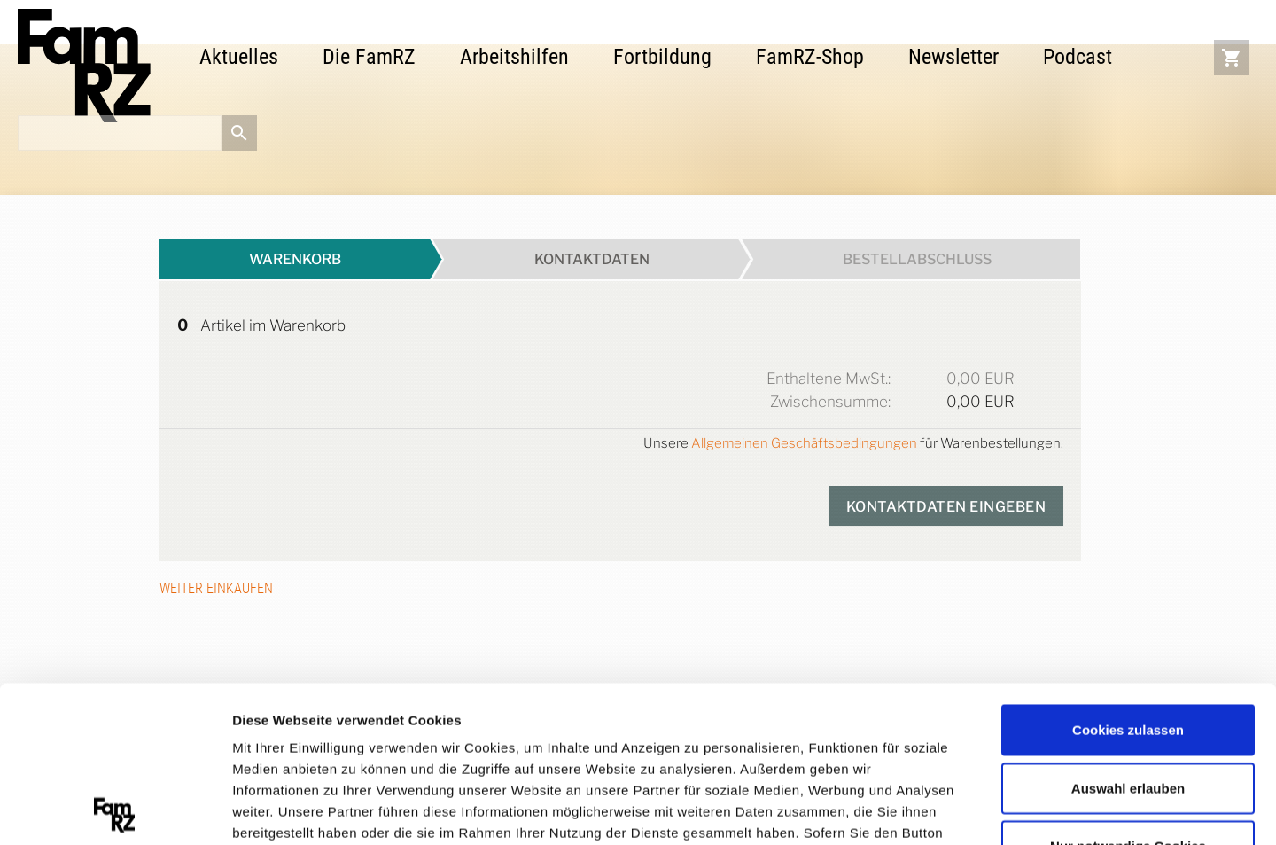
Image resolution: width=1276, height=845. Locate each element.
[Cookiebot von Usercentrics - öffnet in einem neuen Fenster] (114, 810)
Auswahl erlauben (1128, 631)
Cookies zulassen (1128, 574)
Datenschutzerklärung (306, 740)
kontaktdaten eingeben (946, 506)
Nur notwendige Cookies (1128, 690)
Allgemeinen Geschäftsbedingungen (804, 443)
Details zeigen (942, 809)
